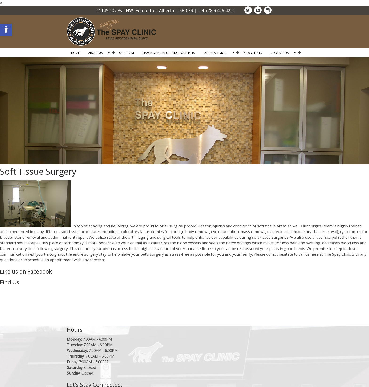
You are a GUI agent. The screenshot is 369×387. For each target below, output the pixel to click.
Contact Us (280, 53)
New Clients (253, 53)
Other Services (215, 53)
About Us (95, 53)
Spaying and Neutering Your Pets (168, 53)
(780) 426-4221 (220, 10)
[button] (6, 30)
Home (75, 53)
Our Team (126, 53)
